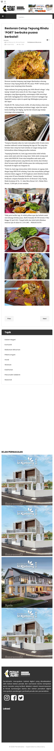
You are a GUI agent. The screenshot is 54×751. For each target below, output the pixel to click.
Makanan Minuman (35, 42)
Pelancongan (10, 355)
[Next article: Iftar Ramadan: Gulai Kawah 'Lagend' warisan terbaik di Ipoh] (44, 318)
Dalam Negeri (10, 340)
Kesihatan (9, 370)
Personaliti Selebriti (12, 375)
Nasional (8, 380)
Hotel (7, 360)
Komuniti (8, 345)
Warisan (8, 365)
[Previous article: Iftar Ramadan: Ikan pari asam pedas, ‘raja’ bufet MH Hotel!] (9, 318)
